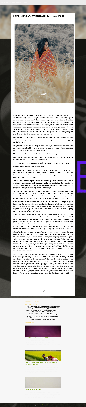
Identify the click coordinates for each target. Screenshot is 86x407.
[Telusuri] (29, 2)
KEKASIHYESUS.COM (15, 2)
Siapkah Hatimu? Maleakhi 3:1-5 (33, 389)
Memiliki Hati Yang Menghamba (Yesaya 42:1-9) (36, 337)
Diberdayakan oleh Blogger (43, 405)
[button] (14, 21)
